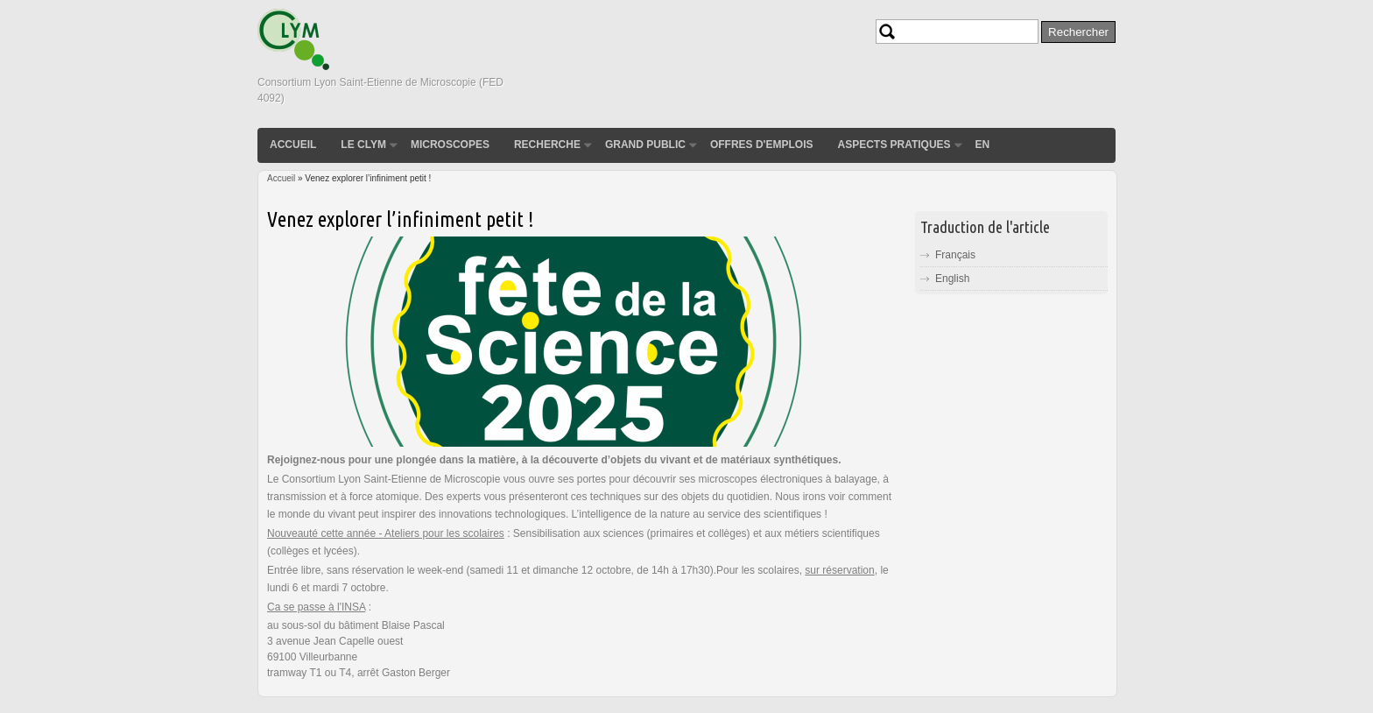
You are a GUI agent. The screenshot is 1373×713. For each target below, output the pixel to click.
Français (955, 255)
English (952, 278)
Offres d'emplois (761, 144)
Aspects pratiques (893, 144)
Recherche (547, 144)
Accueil (293, 144)
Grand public (645, 144)
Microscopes (450, 144)
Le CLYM (363, 144)
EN (982, 144)
